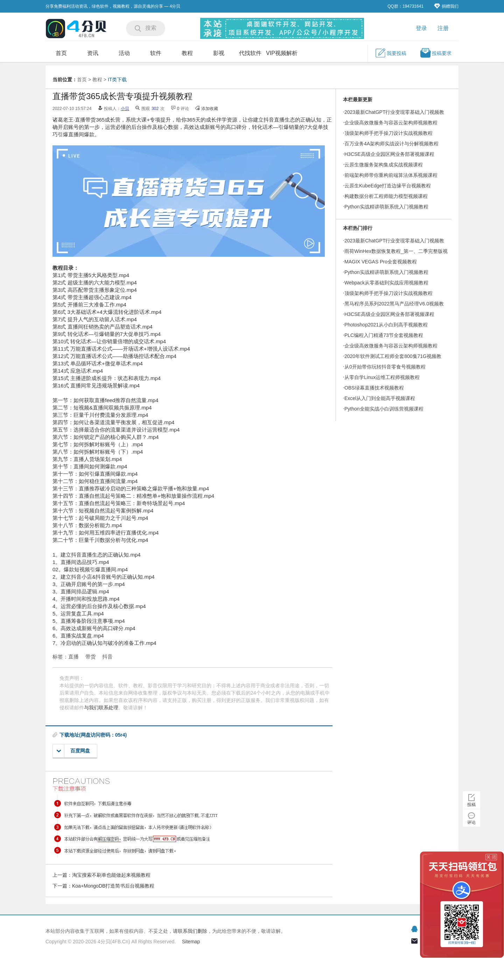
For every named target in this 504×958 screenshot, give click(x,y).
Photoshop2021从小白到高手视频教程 (386, 325)
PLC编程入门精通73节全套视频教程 (383, 335)
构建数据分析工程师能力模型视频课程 (386, 196)
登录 (421, 28)
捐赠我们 (446, 6)
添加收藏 (209, 108)
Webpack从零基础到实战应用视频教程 (386, 282)
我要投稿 (390, 52)
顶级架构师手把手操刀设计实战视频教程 (388, 133)
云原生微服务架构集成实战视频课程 (383, 164)
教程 (187, 53)
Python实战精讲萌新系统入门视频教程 (386, 206)
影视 (218, 53)
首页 (61, 53)
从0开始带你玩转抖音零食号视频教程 (385, 367)
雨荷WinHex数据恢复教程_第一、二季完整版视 (396, 251)
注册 (443, 28)
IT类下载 (117, 79)
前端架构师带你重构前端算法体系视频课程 (391, 175)
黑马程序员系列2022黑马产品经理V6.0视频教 (394, 303)
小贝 (125, 108)
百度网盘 (73, 750)
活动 (124, 53)
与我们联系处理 (101, 707)
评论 (471, 822)
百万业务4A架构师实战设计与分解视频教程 (391, 143)
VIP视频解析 (282, 53)
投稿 (471, 804)
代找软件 (250, 53)
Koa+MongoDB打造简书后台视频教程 (113, 886)
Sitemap (191, 941)
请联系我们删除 (190, 931)
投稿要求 (435, 52)
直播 (73, 657)
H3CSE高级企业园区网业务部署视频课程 (389, 154)
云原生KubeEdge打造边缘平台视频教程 (387, 185)
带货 (90, 657)
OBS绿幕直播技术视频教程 (374, 388)
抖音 (107, 657)
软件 (155, 53)
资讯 (92, 53)
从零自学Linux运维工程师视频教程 (382, 377)
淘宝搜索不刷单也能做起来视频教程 (111, 875)
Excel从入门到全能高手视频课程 (379, 398)
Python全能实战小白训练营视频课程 (384, 409)
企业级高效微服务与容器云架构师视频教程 (391, 122)
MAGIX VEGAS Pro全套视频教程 (380, 261)
